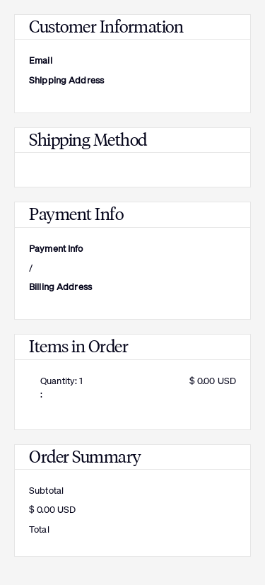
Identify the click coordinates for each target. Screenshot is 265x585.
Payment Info (56, 248)
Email (40, 60)
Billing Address (60, 287)
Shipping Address (66, 80)
